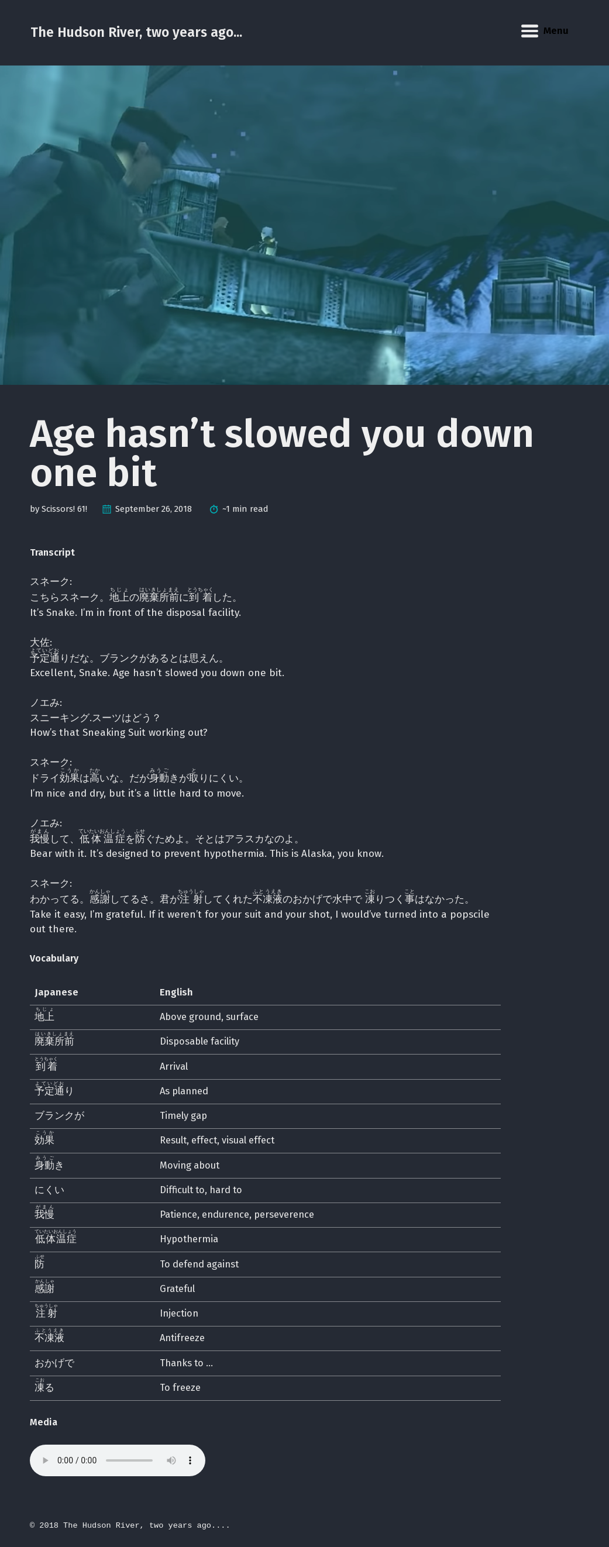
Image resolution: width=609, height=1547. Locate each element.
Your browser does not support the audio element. (117, 1460)
